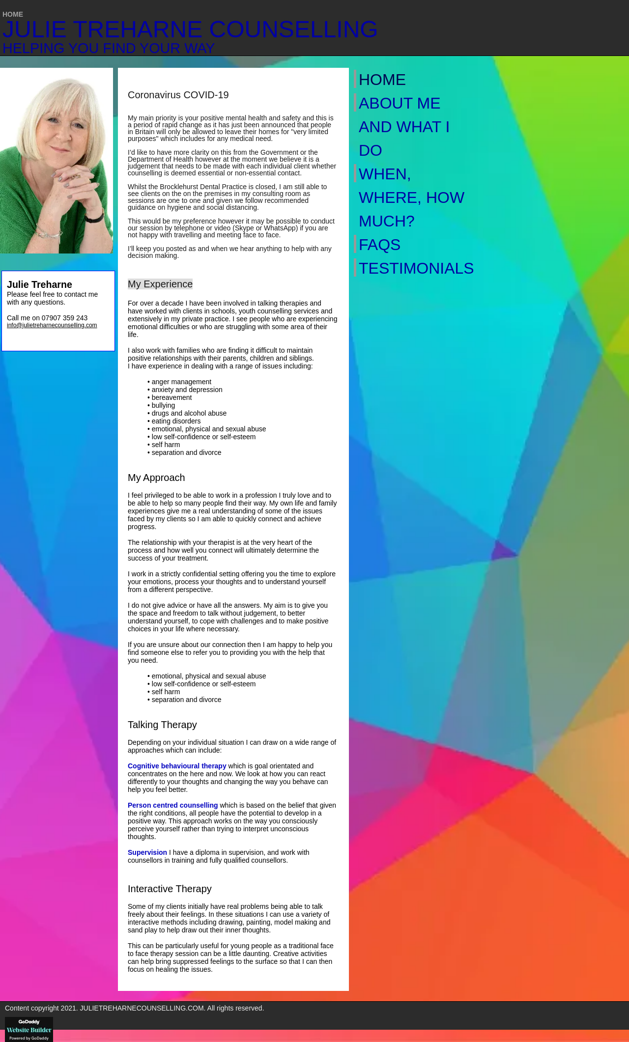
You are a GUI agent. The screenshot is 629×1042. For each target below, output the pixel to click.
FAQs (379, 244)
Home (382, 79)
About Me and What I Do (404, 126)
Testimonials (413, 268)
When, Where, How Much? (411, 197)
